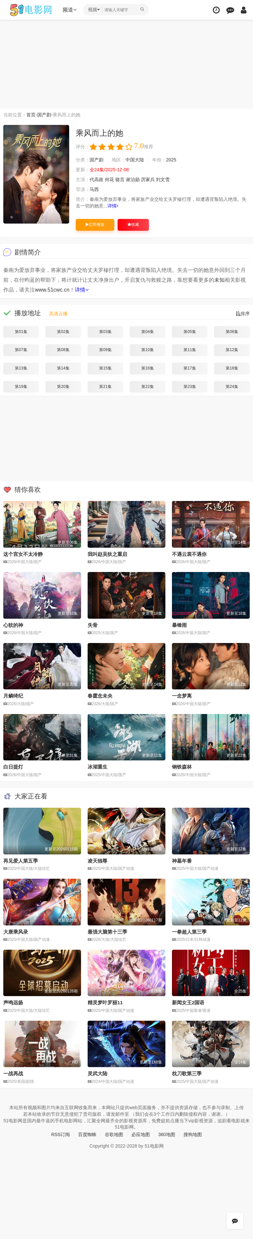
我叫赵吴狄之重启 (107, 554)
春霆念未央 (100, 696)
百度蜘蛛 (87, 1134)
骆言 (120, 179)
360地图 (166, 1134)
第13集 (21, 368)
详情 (112, 205)
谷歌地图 (114, 1134)
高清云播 (58, 313)
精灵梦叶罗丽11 (105, 1002)
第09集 (105, 349)
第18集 (232, 368)
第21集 (105, 386)
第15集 (105, 368)
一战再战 (13, 1073)
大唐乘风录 (15, 932)
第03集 (105, 331)
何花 (109, 179)
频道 (69, 9)
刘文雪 (163, 179)
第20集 (63, 386)
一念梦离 (182, 696)
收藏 (133, 224)
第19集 (21, 386)
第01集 (21, 331)
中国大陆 (135, 159)
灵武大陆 (97, 1073)
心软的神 (13, 625)
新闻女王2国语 (188, 1002)
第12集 (232, 349)
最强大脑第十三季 (107, 932)
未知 (219, 280)
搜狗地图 (192, 1134)
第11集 (189, 349)
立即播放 (95, 224)
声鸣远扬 (13, 1002)
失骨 (93, 625)
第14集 (63, 368)
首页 (31, 114)
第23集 (189, 386)
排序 (243, 313)
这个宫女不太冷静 (23, 554)
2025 (171, 159)
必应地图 (140, 1134)
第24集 (232, 386)
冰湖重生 (97, 767)
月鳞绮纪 (13, 696)
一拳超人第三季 (189, 932)
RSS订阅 (60, 1134)
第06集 (232, 331)
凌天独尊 (97, 861)
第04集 (147, 331)
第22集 (147, 386)
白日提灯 (13, 767)
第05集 (189, 331)
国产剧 (44, 114)
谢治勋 (133, 179)
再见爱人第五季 (20, 861)
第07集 (21, 349)
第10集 (147, 349)
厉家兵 (148, 179)
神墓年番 (182, 861)
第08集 (63, 349)
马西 (94, 189)
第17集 (189, 368)
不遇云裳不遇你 (189, 554)
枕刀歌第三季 (187, 1073)
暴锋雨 (179, 625)
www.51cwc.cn (52, 290)
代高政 (96, 179)
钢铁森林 (182, 767)
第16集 (147, 368)
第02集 (63, 331)
